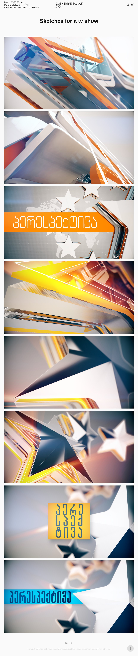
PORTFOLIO (16, 2)
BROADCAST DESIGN (15, 7)
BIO (6, 2)
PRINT (25, 5)
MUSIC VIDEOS (12, 5)
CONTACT (34, 7)
